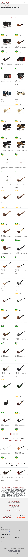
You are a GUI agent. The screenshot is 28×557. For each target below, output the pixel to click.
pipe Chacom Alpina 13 (18, 408)
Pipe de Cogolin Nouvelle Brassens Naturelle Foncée (6, 65)
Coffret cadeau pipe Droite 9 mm (6, 81)
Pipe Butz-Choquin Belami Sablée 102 (21, 253)
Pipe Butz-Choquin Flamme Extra (6, 322)
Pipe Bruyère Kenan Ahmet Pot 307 (6, 253)
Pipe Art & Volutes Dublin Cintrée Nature (6, 202)
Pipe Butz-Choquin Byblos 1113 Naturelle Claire (21, 271)
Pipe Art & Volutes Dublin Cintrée (20, 184)
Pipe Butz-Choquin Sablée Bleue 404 (20, 373)
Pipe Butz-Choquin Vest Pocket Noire (7, 408)
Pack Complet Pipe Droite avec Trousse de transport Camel (21, 151)
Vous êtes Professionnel (18, 544)
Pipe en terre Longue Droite (5, 453)
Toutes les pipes (9, 15)
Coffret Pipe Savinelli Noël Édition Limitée (20, 82)
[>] (27, 449)
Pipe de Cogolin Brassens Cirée (20, 30)
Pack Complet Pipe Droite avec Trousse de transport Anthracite (7, 151)
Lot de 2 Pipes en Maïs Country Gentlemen (20, 99)
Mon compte (17, 529)
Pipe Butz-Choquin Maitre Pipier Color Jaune (7, 340)
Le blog (2, 541)
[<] (0, 449)
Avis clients (3, 544)
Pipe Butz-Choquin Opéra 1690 (19, 356)
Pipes (3, 15)
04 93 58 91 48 (3, 527)
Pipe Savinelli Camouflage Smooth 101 (7, 477)
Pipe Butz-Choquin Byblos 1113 (5, 270)
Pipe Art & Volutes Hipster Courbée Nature (6, 219)
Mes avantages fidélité (18, 530)
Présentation (17, 540)
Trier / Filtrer (14, 17)
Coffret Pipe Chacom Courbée (5, 47)
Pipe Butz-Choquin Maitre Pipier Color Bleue (21, 322)
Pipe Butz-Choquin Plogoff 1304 (6, 373)
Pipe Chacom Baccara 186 (5, 425)
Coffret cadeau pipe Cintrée (19, 64)
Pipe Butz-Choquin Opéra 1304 (5, 356)
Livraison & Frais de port (18, 532)
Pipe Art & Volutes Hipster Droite (20, 219)
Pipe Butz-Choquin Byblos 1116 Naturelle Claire (7, 288)
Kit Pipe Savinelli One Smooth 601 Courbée (6, 99)
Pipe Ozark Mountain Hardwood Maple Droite (21, 453)
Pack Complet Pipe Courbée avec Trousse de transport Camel (20, 133)
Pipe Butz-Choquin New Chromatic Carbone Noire (20, 340)
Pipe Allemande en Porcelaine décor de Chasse (7, 168)
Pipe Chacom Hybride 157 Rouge (20, 477)
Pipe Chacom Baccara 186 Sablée (20, 425)
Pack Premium (17, 543)
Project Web (21, 553)
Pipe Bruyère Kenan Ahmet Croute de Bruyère (21, 236)
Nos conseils (3, 543)
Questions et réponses (4, 540)
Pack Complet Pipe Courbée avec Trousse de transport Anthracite (6, 133)
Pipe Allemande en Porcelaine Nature (7, 184)
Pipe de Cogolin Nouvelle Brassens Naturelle (20, 47)
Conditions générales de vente (19, 548)
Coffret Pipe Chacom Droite (5, 30)
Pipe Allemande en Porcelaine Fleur (20, 167)
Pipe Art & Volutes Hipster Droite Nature (6, 236)
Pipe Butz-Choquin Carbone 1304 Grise (21, 287)
